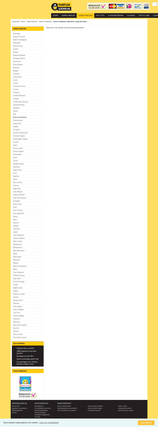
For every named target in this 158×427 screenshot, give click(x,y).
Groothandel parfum (94, 410)
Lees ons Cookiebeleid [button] (49, 423)
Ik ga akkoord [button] (146, 423)
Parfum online (122, 406)
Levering (37, 417)
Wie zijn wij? (16, 406)
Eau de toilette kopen (64, 406)
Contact (14, 412)
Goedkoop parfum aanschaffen (67, 408)
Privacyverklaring (40, 412)
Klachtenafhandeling (41, 410)
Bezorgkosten (39, 406)
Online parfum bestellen (95, 406)
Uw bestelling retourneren (43, 408)
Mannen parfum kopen (95, 408)
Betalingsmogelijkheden (42, 415)
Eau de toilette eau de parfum (66, 410)
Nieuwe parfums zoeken (126, 410)
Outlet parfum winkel (124, 408)
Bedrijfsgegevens (17, 410)
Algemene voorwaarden (19, 408)
